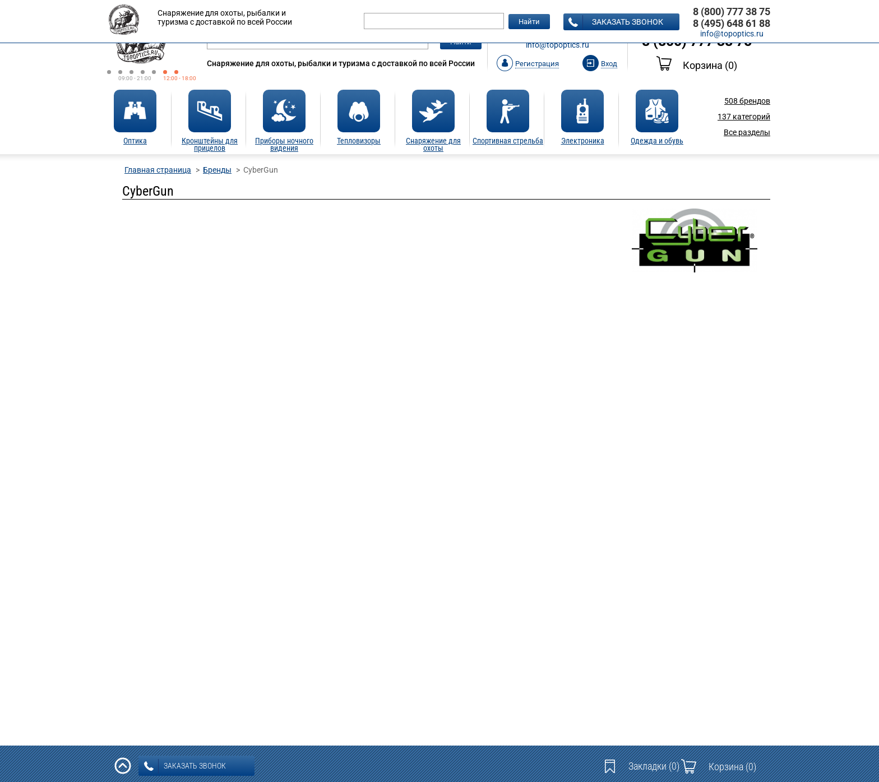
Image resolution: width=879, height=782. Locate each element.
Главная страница (157, 169)
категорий (744, 116)
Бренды (217, 169)
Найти (529, 21)
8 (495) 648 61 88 (731, 23)
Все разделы (747, 132)
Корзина (696, 65)
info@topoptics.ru (557, 44)
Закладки (653, 766)
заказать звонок (615, 22)
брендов (747, 100)
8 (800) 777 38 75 (731, 11)
